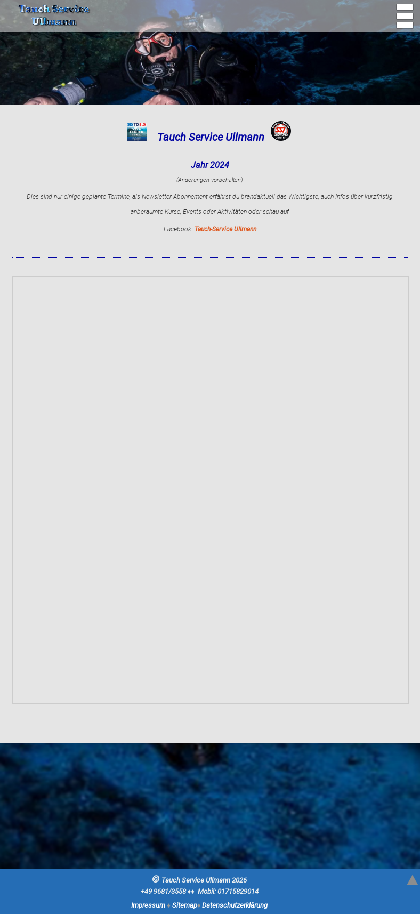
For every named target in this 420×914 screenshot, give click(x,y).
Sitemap (184, 905)
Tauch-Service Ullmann (225, 229)
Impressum (148, 905)
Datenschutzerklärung (235, 905)
